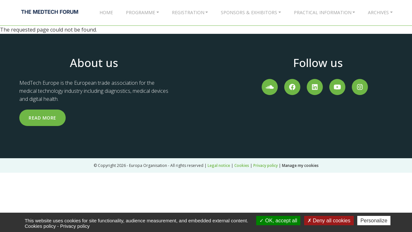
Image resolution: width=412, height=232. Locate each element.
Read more (42, 118)
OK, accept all (278, 220)
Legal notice (219, 165)
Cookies (241, 165)
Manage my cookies (300, 165)
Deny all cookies (329, 220)
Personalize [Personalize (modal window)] (374, 220)
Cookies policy (40, 226)
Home (106, 12)
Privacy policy (265, 165)
